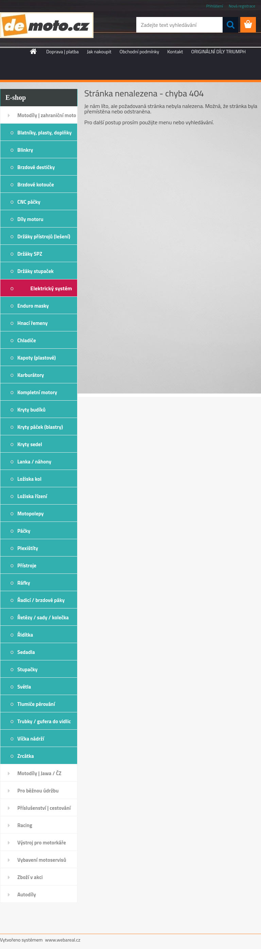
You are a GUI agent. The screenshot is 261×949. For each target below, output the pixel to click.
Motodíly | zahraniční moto (46, 115)
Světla (24, 687)
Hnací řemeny (32, 323)
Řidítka (25, 635)
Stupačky (27, 669)
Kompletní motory (37, 392)
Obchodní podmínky (139, 51)
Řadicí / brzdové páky (41, 600)
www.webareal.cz (63, 939)
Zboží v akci (30, 877)
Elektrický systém (51, 288)
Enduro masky (33, 306)
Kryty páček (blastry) (40, 427)
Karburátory (30, 375)
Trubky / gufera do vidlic (44, 721)
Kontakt (175, 51)
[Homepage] (33, 51)
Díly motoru (30, 219)
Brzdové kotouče (35, 184)
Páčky (23, 531)
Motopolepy (30, 513)
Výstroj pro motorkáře (41, 842)
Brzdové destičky (36, 167)
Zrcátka (25, 756)
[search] (230, 25)
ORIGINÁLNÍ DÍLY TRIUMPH (218, 51)
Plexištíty (27, 548)
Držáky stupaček (35, 271)
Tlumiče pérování (36, 704)
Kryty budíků (31, 410)
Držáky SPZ (29, 254)
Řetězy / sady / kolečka (43, 617)
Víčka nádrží (30, 739)
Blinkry (25, 150)
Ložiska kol (29, 479)
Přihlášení (214, 6)
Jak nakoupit (99, 51)
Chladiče (26, 340)
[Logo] (46, 25)
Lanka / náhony (34, 462)
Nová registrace (242, 6)
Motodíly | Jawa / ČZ (39, 773)
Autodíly (26, 894)
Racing (24, 825)
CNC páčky (28, 202)
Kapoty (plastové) (36, 358)
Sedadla (26, 652)
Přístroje (26, 565)
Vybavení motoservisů (41, 860)
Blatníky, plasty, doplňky (44, 132)
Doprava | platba (62, 51)
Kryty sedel (29, 444)
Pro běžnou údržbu (38, 791)
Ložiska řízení (32, 496)
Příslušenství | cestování (44, 808)
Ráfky (23, 583)
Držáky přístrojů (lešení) (43, 236)
